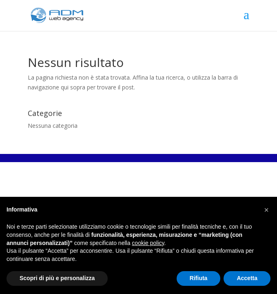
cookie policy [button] (148, 243)
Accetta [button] (247, 278)
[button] (266, 209)
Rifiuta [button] (199, 278)
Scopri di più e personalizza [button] (57, 278)
